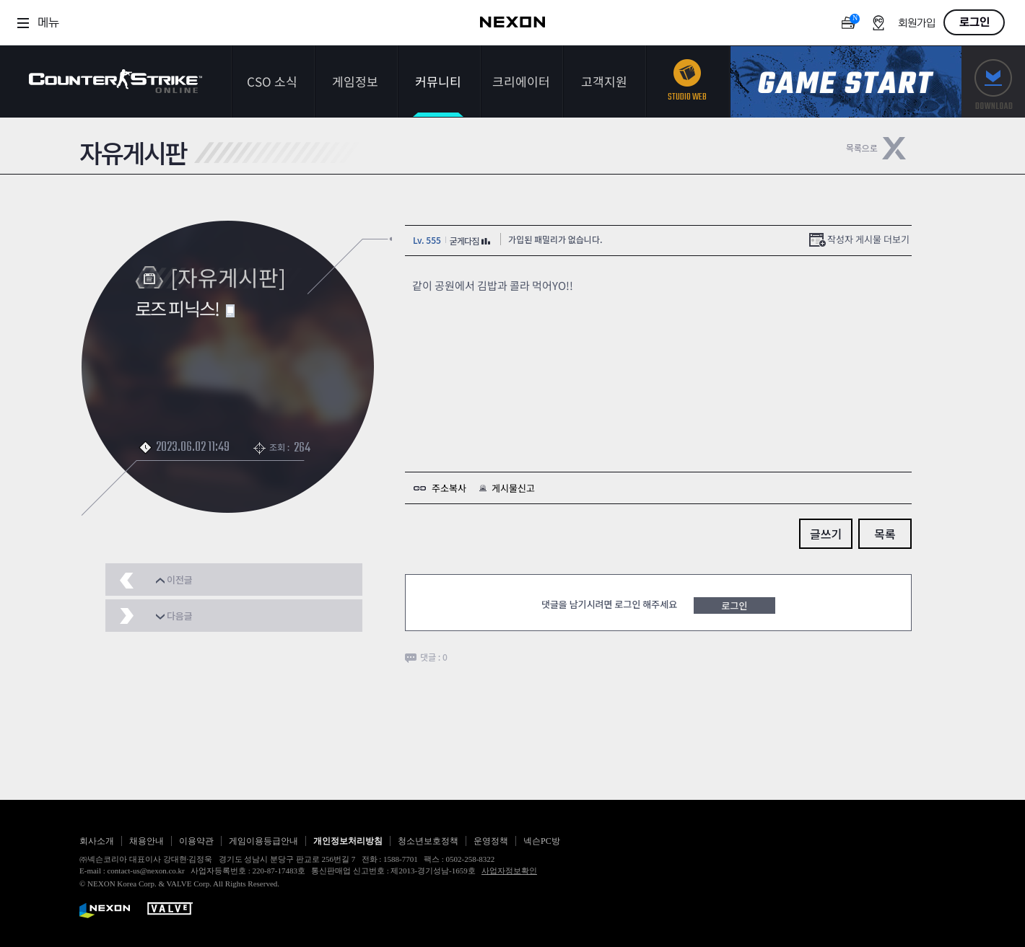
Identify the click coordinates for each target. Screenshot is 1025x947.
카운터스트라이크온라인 (115, 81)
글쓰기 (826, 533)
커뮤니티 (438, 81)
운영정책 (491, 841)
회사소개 (96, 841)
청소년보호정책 (428, 841)
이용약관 (196, 841)
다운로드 (993, 82)
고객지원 (604, 81)
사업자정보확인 (509, 870)
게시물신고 (513, 488)
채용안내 (146, 841)
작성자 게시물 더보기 (868, 239)
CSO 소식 (272, 81)
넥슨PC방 (541, 841)
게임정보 (355, 81)
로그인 (974, 22)
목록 (884, 533)
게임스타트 (845, 82)
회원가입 (916, 23)
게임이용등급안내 (263, 841)
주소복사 (449, 488)
